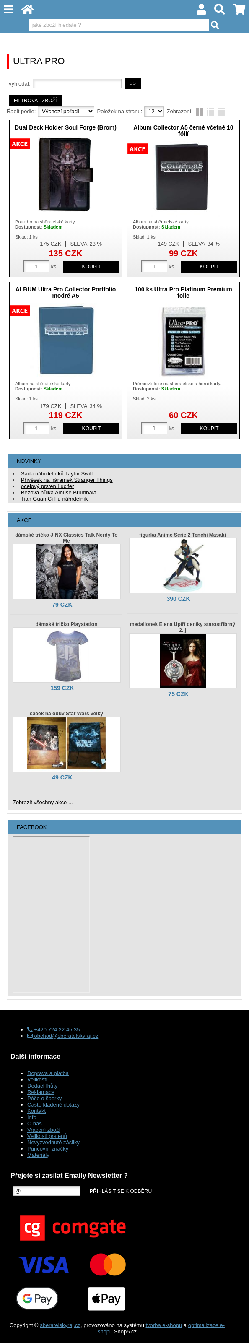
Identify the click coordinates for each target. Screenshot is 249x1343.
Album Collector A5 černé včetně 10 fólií (183, 130)
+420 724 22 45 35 (53, 1029)
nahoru (236, 1330)
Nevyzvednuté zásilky (53, 1142)
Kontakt (36, 1111)
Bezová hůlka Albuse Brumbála (58, 492)
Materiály (38, 1155)
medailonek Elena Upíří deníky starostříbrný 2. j (182, 627)
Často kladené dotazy (53, 1104)
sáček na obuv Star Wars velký (66, 714)
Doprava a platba (48, 1073)
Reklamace (40, 1092)
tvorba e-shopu (164, 1325)
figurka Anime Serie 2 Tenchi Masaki (182, 535)
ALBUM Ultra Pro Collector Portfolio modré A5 (66, 292)
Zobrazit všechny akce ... (43, 802)
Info (31, 1117)
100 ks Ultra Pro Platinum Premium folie (183, 292)
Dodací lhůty (42, 1086)
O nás (34, 1123)
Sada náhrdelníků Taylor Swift (57, 473)
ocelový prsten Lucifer (47, 486)
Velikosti (37, 1079)
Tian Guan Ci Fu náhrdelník (54, 499)
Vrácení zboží (43, 1130)
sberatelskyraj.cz (60, 1325)
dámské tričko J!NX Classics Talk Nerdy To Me (66, 538)
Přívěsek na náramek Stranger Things (67, 480)
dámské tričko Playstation (66, 624)
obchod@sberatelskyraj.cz (62, 1036)
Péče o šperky (44, 1098)
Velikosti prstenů (47, 1136)
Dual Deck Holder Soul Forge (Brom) (66, 127)
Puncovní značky (47, 1149)
